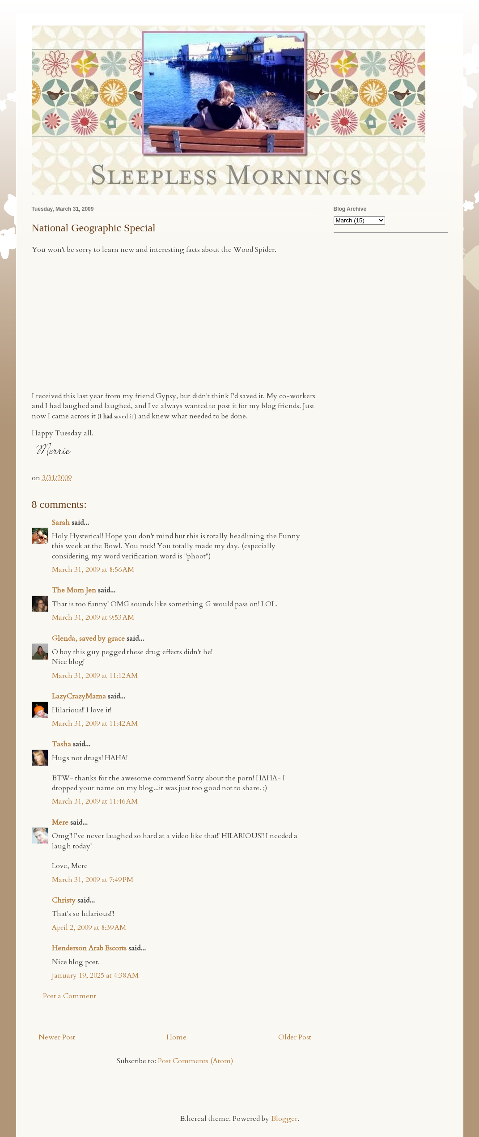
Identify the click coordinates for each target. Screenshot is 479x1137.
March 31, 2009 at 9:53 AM (93, 617)
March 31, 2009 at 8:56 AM (93, 570)
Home (176, 1037)
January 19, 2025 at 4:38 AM (95, 975)
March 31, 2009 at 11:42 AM (95, 723)
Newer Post (56, 1037)
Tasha (61, 744)
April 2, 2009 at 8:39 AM (89, 928)
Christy (64, 900)
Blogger (284, 1119)
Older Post (294, 1037)
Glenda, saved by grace (88, 638)
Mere (60, 822)
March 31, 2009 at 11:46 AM (95, 801)
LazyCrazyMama (79, 696)
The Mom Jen (74, 590)
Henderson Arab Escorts (89, 948)
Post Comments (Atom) (195, 1061)
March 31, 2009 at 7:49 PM (92, 880)
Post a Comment (69, 996)
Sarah (61, 523)
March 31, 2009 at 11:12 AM (95, 676)
